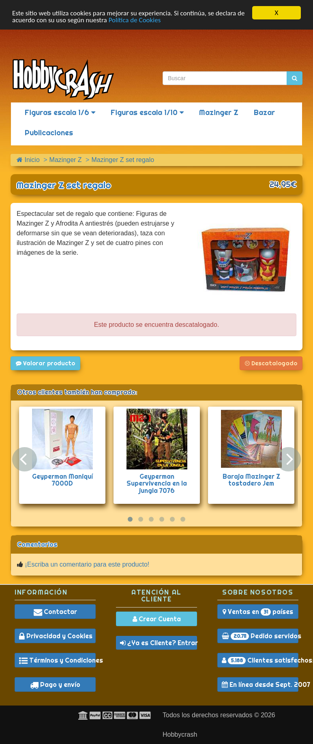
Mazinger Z (218, 112)
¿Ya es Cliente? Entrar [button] (158, 643)
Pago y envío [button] (55, 684)
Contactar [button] (55, 612)
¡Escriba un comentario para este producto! (87, 564)
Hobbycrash (180, 734)
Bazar (264, 112)
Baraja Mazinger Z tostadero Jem (251, 480)
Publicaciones (49, 132)
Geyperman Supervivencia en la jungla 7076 (156, 483)
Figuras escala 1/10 (147, 112)
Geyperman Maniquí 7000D (62, 480)
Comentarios (37, 544)
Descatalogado (271, 363)
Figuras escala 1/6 (60, 112)
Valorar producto (45, 363)
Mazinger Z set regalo (64, 185)
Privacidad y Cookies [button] (55, 636)
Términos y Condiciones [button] (57, 660)
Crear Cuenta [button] (157, 619)
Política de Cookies (135, 20)
